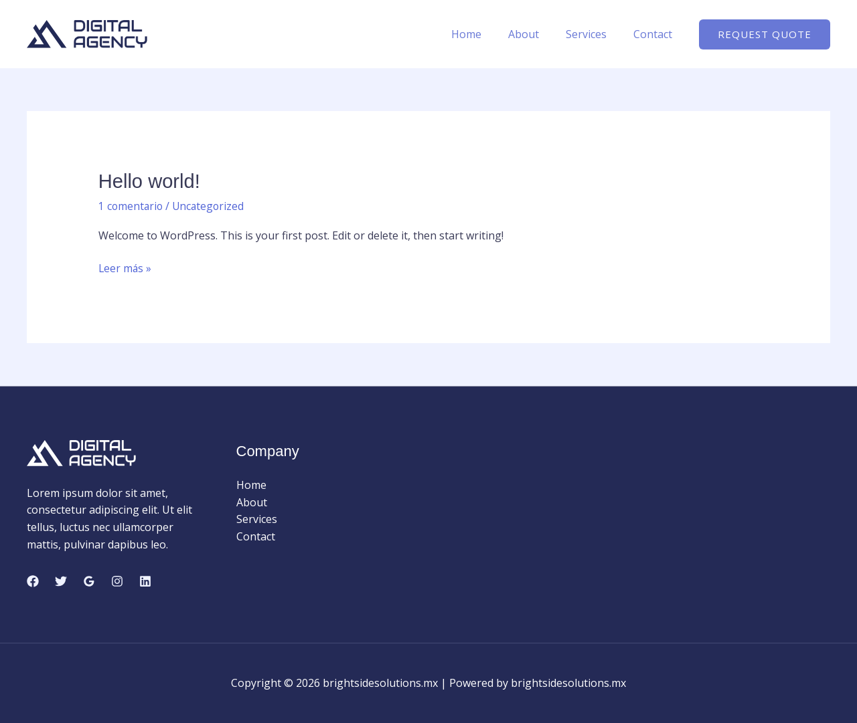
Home (485, 34)
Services (594, 34)
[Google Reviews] (89, 581)
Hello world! (151, 181)
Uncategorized (211, 205)
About (537, 34)
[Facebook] (33, 581)
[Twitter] (61, 581)
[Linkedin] (145, 581)
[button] (764, 34)
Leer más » (125, 268)
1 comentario (131, 205)
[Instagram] (117, 581)
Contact (655, 34)
